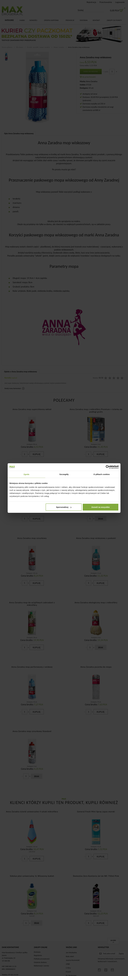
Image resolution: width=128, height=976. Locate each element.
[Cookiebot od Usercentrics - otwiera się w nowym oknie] (108, 467)
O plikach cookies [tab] (102, 474)
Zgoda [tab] (26, 474)
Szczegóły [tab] (64, 474)
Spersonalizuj (63, 507)
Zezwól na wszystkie (100, 507)
